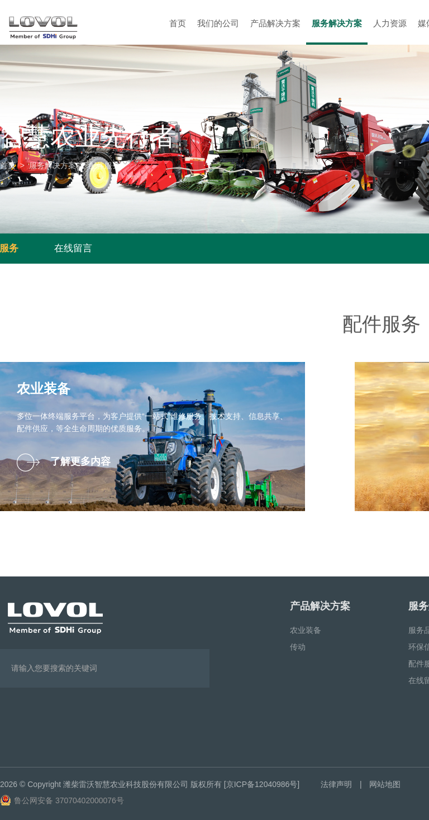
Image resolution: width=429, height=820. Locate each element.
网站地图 (385, 784)
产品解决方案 (275, 23)
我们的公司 (218, 23)
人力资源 (390, 23)
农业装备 (305, 630)
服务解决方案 (337, 23)
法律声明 (336, 784)
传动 (298, 646)
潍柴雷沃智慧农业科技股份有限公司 (125, 784)
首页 (177, 23)
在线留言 (73, 248)
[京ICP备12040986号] (261, 784)
